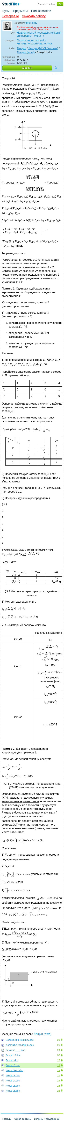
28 (58, 1040)
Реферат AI (10, 16)
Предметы (20, 11)
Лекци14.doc (13, 1080)
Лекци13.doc (13, 1075)
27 (58, 1075)
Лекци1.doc (12, 1060)
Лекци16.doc (13, 1090)
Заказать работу (34, 16)
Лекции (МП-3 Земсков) (43, 48)
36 (58, 1055)
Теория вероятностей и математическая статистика (34, 42)
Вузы (6, 11)
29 (58, 1050)
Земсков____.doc (15, 1050)
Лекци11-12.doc (14, 1070)
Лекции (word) (25, 52)
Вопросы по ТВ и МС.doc (19, 1040)
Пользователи (41, 11)
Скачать (27, 67)
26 (58, 1045)
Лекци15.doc (13, 1085)
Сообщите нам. (41, 29)
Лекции (21, 48)
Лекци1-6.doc (13, 1055)
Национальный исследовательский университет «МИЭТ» (39, 34)
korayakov (31, 22)
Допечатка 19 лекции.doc (20, 1045)
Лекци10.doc (13, 1065)
